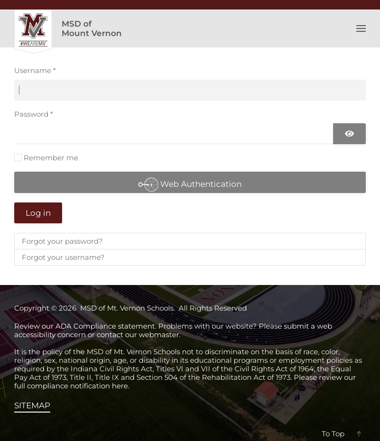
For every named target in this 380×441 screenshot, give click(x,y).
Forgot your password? (62, 241)
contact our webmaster (138, 334)
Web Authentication (190, 184)
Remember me (51, 157)
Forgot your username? (63, 257)
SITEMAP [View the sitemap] (32, 405)
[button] (361, 28)
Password (33, 114)
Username (35, 70)
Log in (38, 213)
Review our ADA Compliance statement (84, 326)
